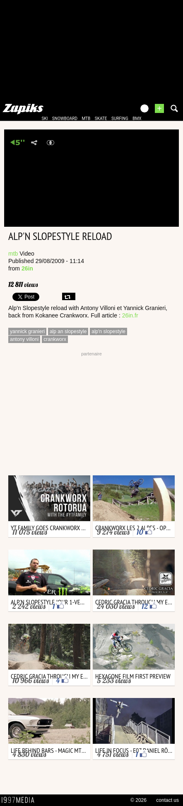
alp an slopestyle (68, 331)
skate (101, 118)
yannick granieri (27, 331)
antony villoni (24, 339)
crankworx (54, 339)
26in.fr (130, 315)
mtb (86, 118)
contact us (167, 800)
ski (44, 118)
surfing (119, 118)
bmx (136, 118)
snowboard (64, 118)
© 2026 (138, 800)
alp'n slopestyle (108, 331)
